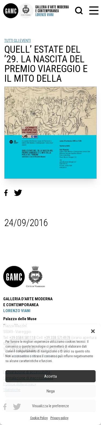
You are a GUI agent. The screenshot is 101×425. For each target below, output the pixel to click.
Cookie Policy (39, 418)
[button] (93, 331)
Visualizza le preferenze (50, 405)
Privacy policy (59, 418)
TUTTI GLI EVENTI (17, 40)
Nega (51, 391)
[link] (10, 10)
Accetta (50, 376)
